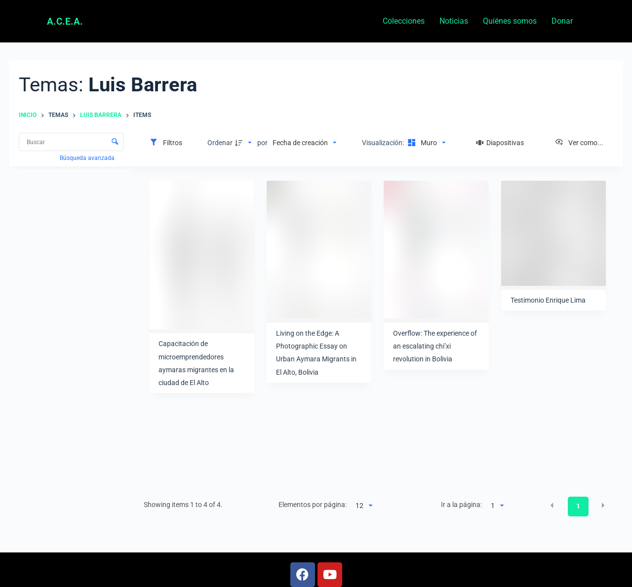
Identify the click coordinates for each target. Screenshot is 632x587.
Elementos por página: (312, 505)
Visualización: (383, 143)
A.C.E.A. (65, 21)
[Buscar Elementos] (71, 142)
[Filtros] (165, 143)
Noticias (453, 21)
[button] (552, 505)
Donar (562, 21)
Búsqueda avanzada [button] (88, 158)
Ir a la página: (461, 505)
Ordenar (220, 143)
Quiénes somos (510, 21)
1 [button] (578, 506)
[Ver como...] (579, 143)
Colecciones (404, 21)
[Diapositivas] (500, 143)
